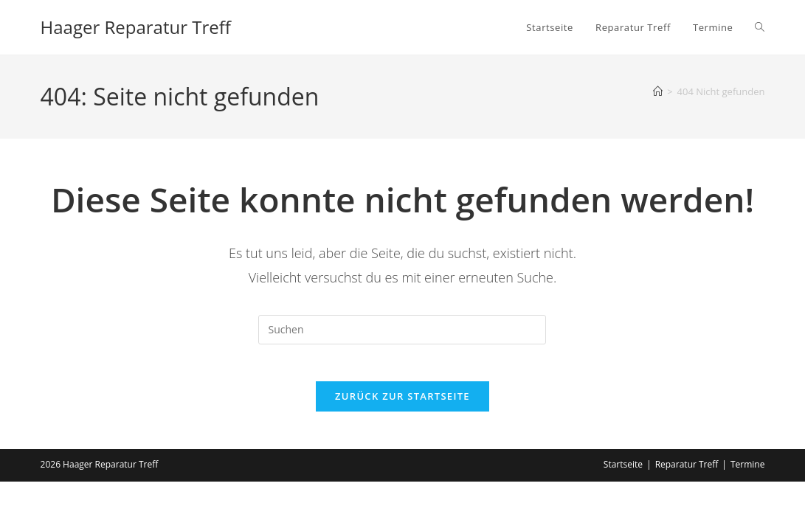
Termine (747, 472)
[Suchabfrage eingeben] (402, 329)
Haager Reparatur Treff (136, 27)
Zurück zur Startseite (402, 404)
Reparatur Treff (687, 472)
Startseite (623, 472)
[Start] (658, 91)
